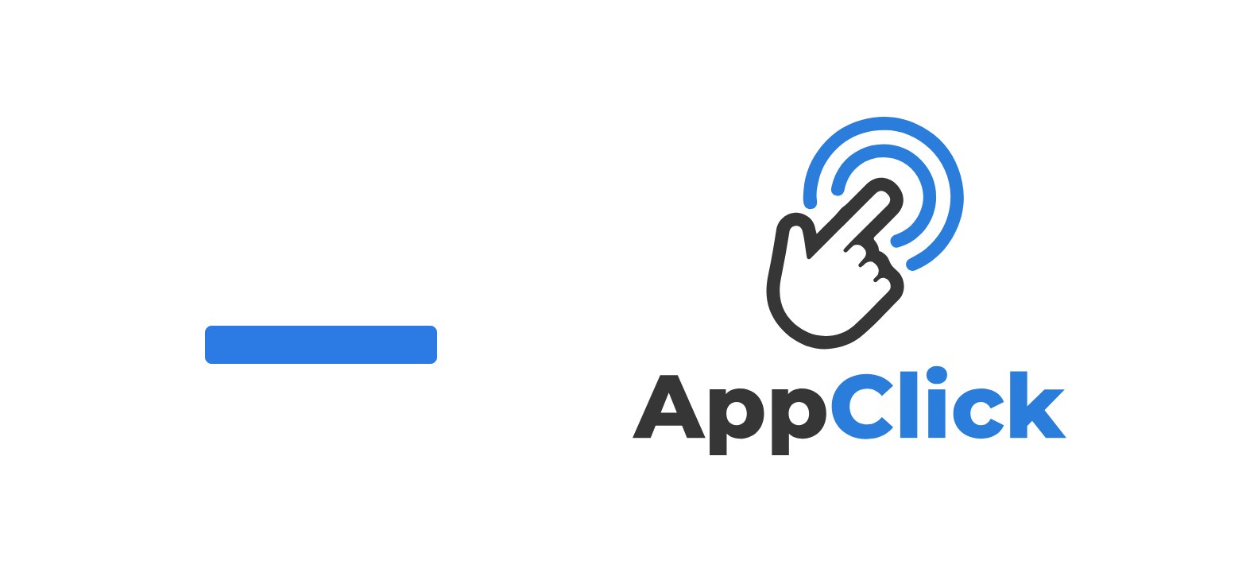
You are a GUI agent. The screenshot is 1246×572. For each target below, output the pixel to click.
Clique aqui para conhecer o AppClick (321, 344)
